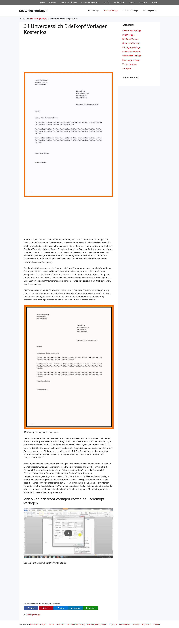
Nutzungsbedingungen (89, 2)
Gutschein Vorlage (130, 10)
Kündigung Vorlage (131, 47)
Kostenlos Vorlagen (33, 11)
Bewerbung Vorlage (131, 30)
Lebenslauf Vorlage (131, 51)
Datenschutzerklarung (69, 2)
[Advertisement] (68, 51)
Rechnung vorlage (150, 10)
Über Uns (52, 2)
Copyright (106, 2)
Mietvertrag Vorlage (131, 55)
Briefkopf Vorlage (111, 10)
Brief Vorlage (93, 10)
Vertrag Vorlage (129, 64)
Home (42, 2)
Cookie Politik (119, 2)
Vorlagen (126, 68)
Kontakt (155, 2)
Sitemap (132, 2)
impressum (143, 2)
